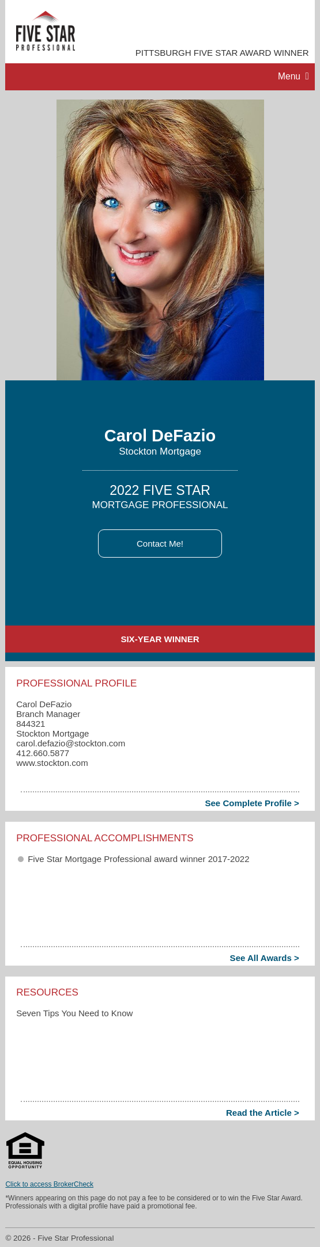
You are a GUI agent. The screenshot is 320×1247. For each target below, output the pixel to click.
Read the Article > (262, 1113)
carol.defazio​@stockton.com (70, 743)
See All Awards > (264, 958)
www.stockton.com (52, 763)
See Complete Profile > (252, 803)
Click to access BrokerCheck (49, 1184)
